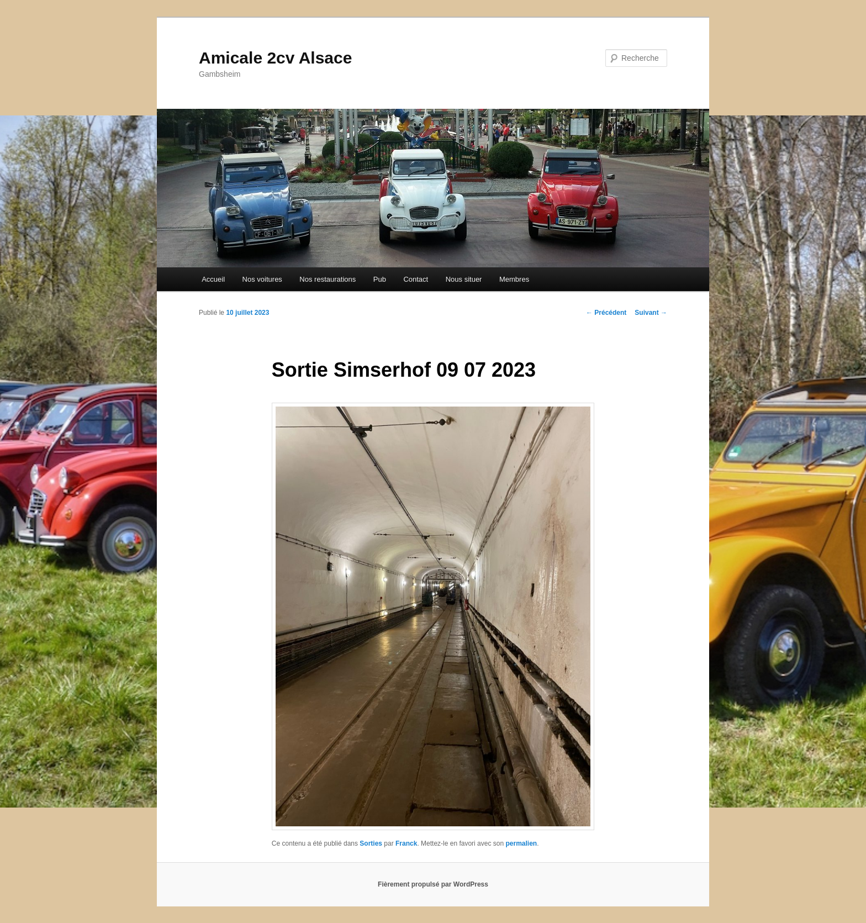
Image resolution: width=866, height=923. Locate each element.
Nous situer (464, 279)
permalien (521, 843)
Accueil (213, 279)
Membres (514, 279)
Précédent (606, 313)
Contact (415, 279)
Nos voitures (262, 279)
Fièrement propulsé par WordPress (433, 884)
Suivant (651, 313)
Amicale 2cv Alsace (275, 58)
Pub (379, 279)
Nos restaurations (327, 279)
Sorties (371, 843)
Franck (406, 843)
